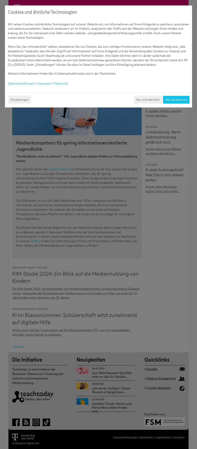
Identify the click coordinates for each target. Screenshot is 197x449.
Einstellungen (20, 100)
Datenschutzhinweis (21, 84)
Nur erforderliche (148, 100)
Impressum (44, 84)
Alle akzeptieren (176, 100)
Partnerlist (61, 84)
